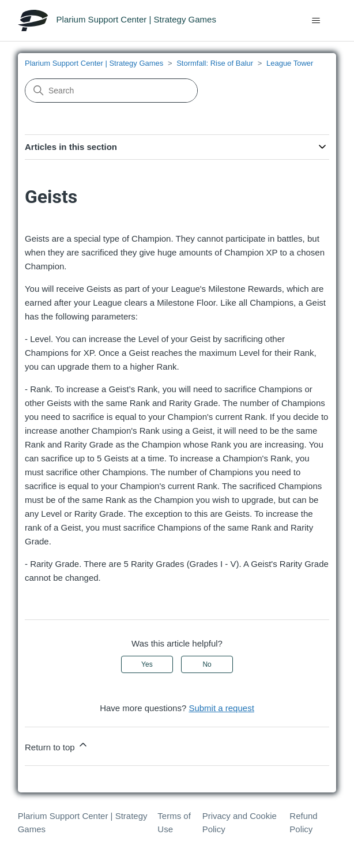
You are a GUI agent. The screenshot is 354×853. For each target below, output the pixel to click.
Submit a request (221, 708)
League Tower (289, 63)
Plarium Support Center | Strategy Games (94, 63)
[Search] (111, 90)
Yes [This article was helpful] (147, 664)
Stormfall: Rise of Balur (214, 63)
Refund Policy (303, 822)
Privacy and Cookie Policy (239, 822)
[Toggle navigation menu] (315, 21)
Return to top (57, 745)
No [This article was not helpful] (206, 664)
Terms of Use (174, 822)
